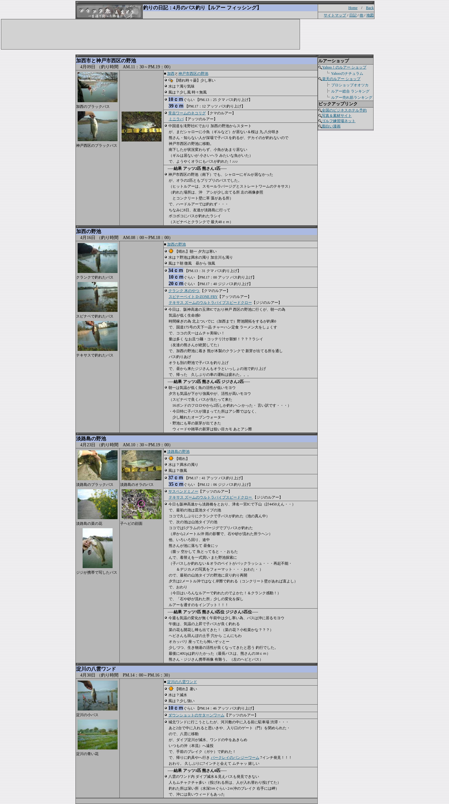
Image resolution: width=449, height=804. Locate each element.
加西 (171, 73)
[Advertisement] (126, 34)
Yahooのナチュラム (347, 73)
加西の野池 (176, 244)
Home (352, 8)
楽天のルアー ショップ (341, 79)
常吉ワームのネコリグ (187, 113)
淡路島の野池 (178, 451)
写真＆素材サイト (337, 115)
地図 (370, 15)
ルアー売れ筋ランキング (351, 97)
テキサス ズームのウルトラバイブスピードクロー (210, 302)
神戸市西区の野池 (193, 73)
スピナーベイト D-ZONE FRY (193, 296)
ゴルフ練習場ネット (338, 121)
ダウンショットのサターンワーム (196, 715)
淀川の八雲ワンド (182, 682)
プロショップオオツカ (350, 85)
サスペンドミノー (183, 491)
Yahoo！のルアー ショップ (344, 67)
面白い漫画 (331, 126)
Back (370, 8)
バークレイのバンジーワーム (235, 757)
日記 (353, 15)
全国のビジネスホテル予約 (344, 110)
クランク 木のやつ (184, 291)
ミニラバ (176, 119)
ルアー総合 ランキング (350, 91)
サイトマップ (335, 15)
